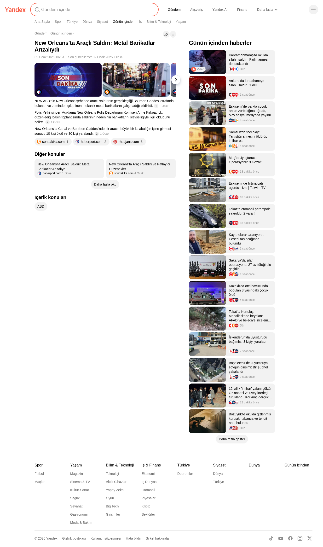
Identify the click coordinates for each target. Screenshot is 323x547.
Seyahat (76, 506)
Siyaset (102, 21)
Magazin (76, 474)
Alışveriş (196, 10)
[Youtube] (281, 538)
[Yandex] (15, 9)
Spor (58, 21)
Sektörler (148, 514)
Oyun (110, 498)
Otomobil (148, 490)
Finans (242, 10)
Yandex (51, 538)
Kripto (146, 506)
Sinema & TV (80, 482)
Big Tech (112, 506)
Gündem (174, 9)
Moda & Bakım (81, 522)
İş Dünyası (149, 482)
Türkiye (72, 21)
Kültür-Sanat (79, 490)
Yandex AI (220, 10)
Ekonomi (148, 474)
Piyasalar (149, 498)
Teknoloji (112, 474)
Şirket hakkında (157, 538)
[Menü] (313, 9)
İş (140, 21)
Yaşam (181, 21)
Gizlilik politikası (74, 538)
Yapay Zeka (115, 490)
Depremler (185, 474)
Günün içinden (123, 21)
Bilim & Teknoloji (159, 21)
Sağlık (75, 498)
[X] (309, 538)
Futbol (39, 474)
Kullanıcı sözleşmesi (106, 538)
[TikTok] (271, 538)
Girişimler (113, 514)
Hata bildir (133, 538)
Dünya (87, 21)
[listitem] (69, 168)
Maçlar (40, 482)
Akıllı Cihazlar (116, 482)
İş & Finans (151, 465)
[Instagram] (300, 538)
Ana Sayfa (42, 21)
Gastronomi (78, 514)
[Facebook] (290, 538)
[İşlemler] (173, 34)
